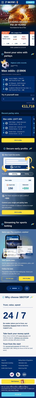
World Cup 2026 (23, 368)
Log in (30, 2)
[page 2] (18, 288)
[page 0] (10, 288)
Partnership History (23, 365)
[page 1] (14, 288)
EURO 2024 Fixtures (6, 368)
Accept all (18, 394)
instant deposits (23, 336)
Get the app (9, 278)
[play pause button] (27, 288)
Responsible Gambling (7, 363)
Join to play (18, 140)
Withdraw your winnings (21, 338)
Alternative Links (23, 363)
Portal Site (4, 365)
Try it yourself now (10, 95)
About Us (3, 360)
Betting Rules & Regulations (26, 360)
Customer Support (10, 325)
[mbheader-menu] (2, 2)
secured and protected (12, 346)
